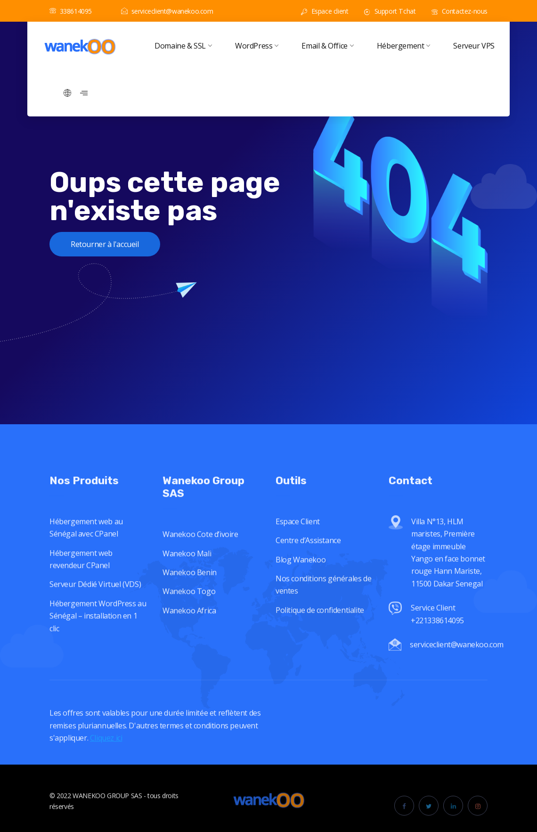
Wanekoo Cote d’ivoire (200, 557)
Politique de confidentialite (320, 632)
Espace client (324, 11)
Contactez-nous (459, 11)
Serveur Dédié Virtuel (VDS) (95, 607)
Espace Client (298, 544)
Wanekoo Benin (190, 595)
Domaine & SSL (183, 46)
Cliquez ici (106, 760)
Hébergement (403, 46)
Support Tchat (389, 11)
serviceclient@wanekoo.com (167, 11)
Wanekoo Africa (189, 633)
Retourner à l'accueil (105, 244)
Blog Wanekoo (300, 582)
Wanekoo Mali (187, 576)
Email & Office (327, 46)
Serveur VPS (474, 46)
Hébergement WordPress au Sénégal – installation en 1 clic (97, 638)
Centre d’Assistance (308, 563)
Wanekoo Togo (189, 614)
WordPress (256, 46)
